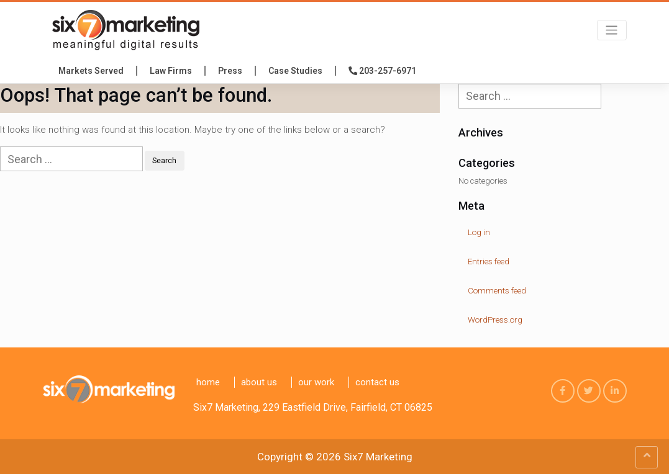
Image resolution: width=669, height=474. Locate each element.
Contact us (377, 382)
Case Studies (295, 71)
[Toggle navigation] (612, 30)
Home (208, 382)
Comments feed (497, 290)
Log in (479, 232)
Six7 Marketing (378, 456)
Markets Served (91, 71)
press (230, 71)
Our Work (316, 382)
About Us (259, 382)
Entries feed (488, 261)
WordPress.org (495, 319)
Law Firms (171, 71)
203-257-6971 (382, 71)
